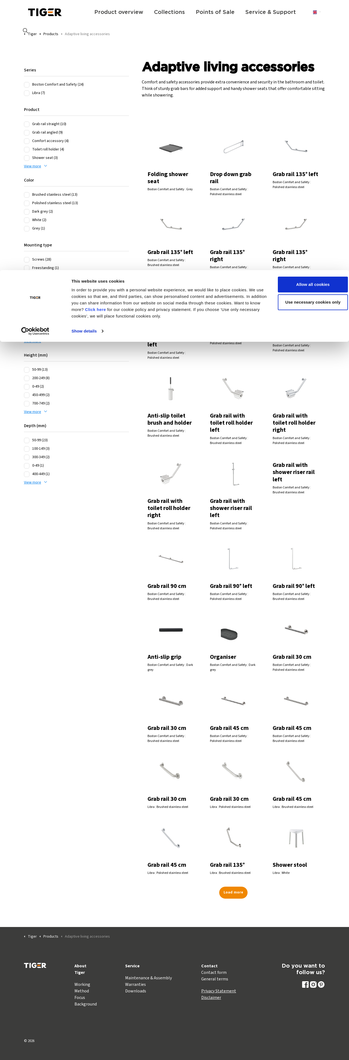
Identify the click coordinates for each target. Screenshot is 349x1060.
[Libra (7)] (26, 93)
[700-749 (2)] (26, 403)
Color (29, 180)
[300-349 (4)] (26, 316)
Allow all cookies (303, 14)
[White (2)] (26, 220)
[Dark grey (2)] (26, 212)
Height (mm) (36, 355)
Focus (79, 998)
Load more (233, 892)
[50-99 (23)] (26, 440)
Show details (84, 61)
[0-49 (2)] (26, 386)
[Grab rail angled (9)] (26, 132)
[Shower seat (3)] (26, 158)
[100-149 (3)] (26, 449)
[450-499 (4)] (26, 324)
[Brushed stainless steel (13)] (26, 195)
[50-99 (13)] (26, 370)
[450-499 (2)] (26, 395)
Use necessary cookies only (303, 32)
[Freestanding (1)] (26, 268)
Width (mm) (35, 285)
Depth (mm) (35, 426)
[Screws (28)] (26, 259)
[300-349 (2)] (26, 457)
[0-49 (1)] (26, 466)
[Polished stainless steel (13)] (26, 203)
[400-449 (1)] (26, 474)
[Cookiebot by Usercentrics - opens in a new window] (35, 61)
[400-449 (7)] (26, 299)
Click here (123, 39)
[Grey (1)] (26, 228)
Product (32, 110)
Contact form (214, 973)
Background (85, 1004)
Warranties (135, 984)
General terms (214, 979)
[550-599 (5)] (26, 307)
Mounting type (38, 245)
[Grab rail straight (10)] (26, 124)
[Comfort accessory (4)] (26, 141)
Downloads (135, 991)
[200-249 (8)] (26, 378)
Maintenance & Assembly (148, 978)
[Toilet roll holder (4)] (26, 149)
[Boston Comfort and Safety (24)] (26, 84)
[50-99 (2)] (26, 333)
